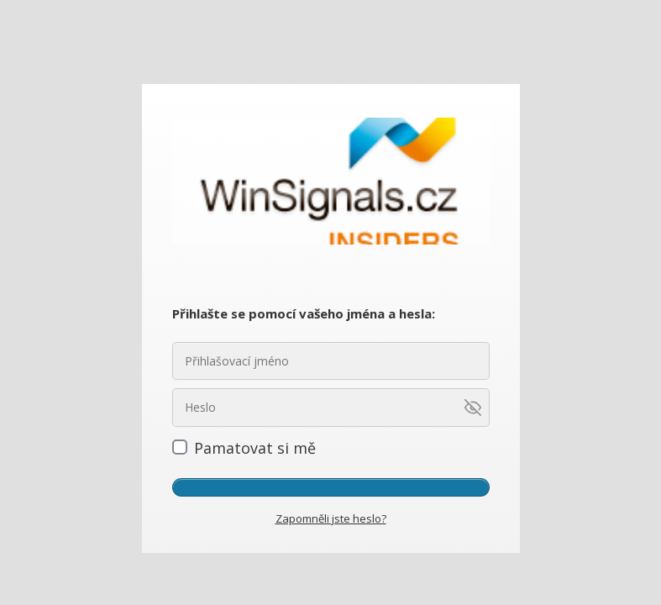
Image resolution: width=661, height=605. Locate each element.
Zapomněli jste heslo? (330, 518)
